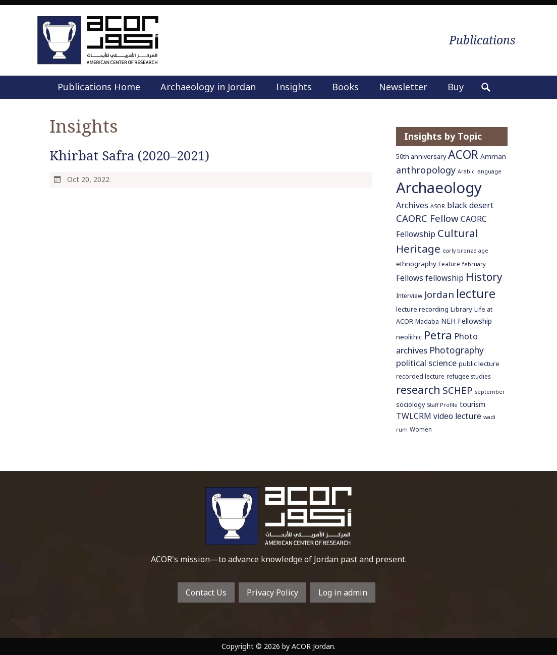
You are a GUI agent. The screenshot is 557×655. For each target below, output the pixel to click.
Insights (294, 87)
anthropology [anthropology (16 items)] (426, 170)
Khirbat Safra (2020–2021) (129, 155)
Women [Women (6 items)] (421, 429)
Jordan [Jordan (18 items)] (439, 294)
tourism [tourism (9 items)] (472, 404)
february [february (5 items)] (473, 264)
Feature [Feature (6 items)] (449, 264)
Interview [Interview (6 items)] (409, 295)
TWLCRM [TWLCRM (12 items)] (413, 416)
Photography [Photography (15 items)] (456, 350)
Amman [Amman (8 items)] (493, 156)
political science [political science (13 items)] (426, 363)
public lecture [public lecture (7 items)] (479, 364)
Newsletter (403, 87)
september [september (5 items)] (490, 391)
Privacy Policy (272, 592)
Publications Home (99, 87)
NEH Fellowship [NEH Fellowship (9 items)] (466, 321)
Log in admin (342, 592)
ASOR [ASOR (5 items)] (437, 206)
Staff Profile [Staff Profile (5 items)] (442, 404)
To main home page (278, 516)
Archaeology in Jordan (208, 87)
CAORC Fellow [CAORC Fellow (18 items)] (427, 218)
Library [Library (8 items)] (461, 309)
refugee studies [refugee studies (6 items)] (468, 376)
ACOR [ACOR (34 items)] (463, 154)
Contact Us (206, 592)
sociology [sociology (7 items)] (410, 404)
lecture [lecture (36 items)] (475, 293)
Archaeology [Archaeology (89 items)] (439, 187)
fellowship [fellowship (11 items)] (444, 277)
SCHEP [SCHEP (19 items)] (457, 390)
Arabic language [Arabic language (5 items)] (480, 171)
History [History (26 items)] (484, 277)
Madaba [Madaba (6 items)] (427, 321)
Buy (456, 87)
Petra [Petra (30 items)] (438, 334)
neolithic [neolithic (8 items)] (409, 336)
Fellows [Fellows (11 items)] (409, 277)
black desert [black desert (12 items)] (470, 205)
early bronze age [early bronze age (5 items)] (465, 250)
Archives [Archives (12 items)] (412, 205)
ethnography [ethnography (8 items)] (416, 263)
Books (345, 87)
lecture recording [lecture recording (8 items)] (422, 309)
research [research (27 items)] (418, 389)
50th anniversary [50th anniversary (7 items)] (421, 156)
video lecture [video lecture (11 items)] (457, 416)
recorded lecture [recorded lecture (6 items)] (420, 376)
